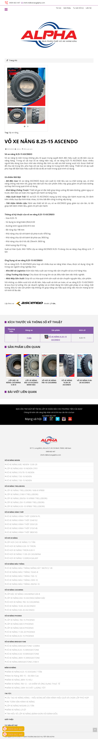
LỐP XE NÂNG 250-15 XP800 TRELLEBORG (25, 502)
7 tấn (29, 338)
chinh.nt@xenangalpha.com (50, 455)
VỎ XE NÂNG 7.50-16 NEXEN (19, 476)
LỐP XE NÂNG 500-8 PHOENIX (19, 628)
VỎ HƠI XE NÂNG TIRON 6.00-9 (20, 550)
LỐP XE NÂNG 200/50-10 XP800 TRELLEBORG (26, 498)
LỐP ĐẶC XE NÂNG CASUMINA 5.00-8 (13, 382)
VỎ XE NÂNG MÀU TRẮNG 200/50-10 (23, 584)
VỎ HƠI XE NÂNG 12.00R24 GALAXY (22, 558)
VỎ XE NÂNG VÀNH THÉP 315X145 (21, 528)
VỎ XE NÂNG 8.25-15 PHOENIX (20, 636)
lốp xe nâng (13, 132)
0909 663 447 (50, 451)
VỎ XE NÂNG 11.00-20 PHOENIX (20, 632)
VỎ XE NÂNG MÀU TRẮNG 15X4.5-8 (22, 572)
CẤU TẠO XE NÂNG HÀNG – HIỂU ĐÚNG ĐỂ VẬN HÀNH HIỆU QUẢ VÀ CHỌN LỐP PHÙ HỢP (47, 697)
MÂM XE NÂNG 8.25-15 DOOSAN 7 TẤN (24, 671)
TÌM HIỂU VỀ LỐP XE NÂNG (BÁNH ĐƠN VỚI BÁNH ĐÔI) (31, 713)
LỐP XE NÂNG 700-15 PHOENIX (20, 620)
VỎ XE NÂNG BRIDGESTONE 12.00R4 (22, 646)
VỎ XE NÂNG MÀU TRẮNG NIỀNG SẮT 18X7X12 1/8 (29, 568)
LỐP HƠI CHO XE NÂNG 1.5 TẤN (20, 542)
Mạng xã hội (33, 419)
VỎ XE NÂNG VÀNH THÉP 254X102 (21, 520)
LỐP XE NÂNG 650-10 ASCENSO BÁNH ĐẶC (31, 382)
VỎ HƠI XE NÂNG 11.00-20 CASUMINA (23, 554)
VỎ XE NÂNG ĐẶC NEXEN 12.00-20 (21, 464)
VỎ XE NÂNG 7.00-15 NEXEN (19, 480)
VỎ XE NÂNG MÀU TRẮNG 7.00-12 (21, 576)
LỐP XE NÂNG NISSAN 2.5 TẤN (20, 705)
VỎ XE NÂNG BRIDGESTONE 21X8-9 (22, 662)
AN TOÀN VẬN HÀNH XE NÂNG (20, 701)
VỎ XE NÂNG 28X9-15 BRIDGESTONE (23, 658)
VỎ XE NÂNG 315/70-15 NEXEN (20, 472)
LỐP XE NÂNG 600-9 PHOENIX (19, 624)
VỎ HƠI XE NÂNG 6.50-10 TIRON (21, 546)
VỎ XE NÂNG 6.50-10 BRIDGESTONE (22, 654)
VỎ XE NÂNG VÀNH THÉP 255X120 (21, 524)
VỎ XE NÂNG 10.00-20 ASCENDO (66, 382)
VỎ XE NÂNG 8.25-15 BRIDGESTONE (22, 650)
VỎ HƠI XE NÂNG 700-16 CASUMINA (49, 381)
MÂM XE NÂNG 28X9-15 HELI (19, 679)
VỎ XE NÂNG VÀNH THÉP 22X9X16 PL (23, 516)
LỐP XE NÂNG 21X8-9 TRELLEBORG (22, 494)
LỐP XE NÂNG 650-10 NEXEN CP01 (22, 468)
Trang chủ (13, 60)
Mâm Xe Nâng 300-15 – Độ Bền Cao (22, 675)
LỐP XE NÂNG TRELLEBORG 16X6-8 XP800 (25, 490)
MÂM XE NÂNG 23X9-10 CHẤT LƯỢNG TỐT (26, 687)
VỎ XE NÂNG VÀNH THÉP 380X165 (21, 532)
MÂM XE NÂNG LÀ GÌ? (16, 709)
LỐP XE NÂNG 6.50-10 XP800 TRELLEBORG (25, 506)
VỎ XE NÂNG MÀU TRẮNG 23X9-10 (22, 580)
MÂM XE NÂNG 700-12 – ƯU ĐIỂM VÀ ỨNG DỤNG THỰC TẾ (33, 683)
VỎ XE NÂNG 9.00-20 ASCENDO (84, 381)
